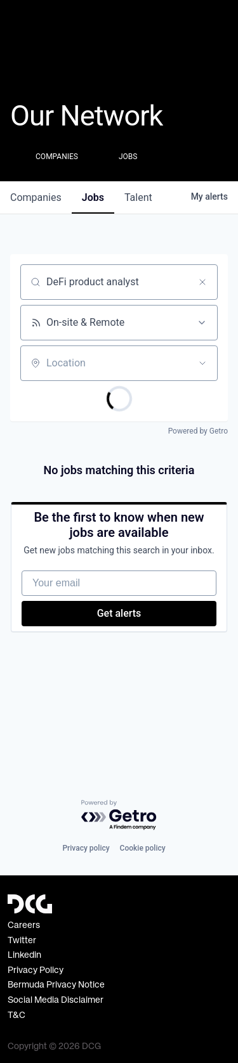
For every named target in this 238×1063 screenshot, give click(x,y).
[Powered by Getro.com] (119, 815)
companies (36, 197)
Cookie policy (143, 848)
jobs (93, 197)
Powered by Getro (198, 431)
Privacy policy (85, 848)
